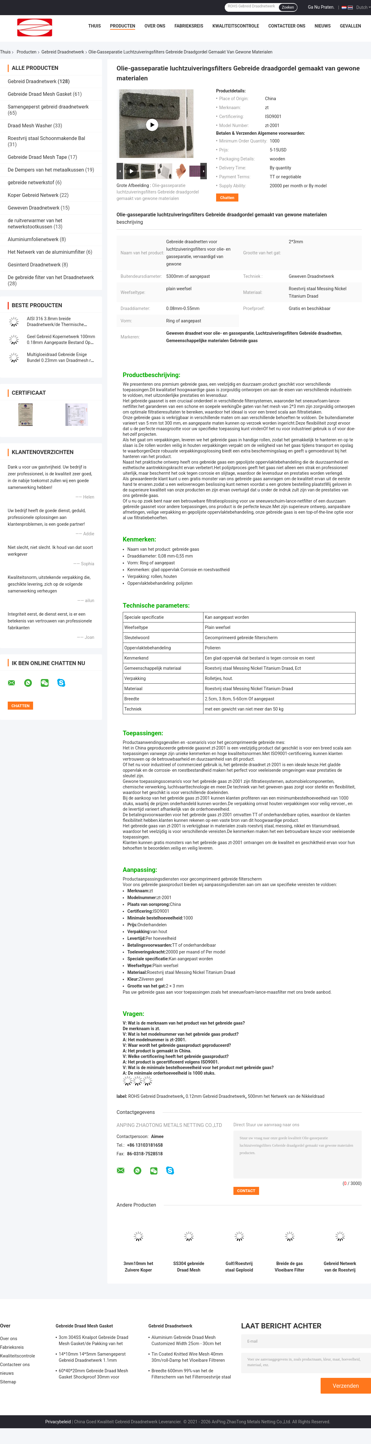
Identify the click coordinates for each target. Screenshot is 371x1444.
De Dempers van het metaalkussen (46, 170)
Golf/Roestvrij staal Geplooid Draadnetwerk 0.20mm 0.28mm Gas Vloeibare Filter (239, 1267)
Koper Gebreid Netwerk (33, 195)
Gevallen (350, 25)
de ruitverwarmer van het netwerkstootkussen (35, 224)
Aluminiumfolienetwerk (33, 239)
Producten (122, 25)
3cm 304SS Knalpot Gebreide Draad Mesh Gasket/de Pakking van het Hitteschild (93, 1341)
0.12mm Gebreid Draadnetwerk (215, 1096)
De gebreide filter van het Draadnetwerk (51, 277)
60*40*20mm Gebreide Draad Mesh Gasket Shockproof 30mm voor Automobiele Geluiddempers (93, 1374)
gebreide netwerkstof (31, 182)
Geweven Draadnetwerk (33, 208)
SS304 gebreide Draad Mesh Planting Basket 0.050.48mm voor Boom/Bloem (189, 1267)
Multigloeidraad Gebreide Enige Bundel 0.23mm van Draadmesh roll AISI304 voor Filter (61, 360)
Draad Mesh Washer (30, 126)
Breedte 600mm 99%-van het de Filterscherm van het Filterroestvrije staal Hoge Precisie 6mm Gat (191, 1374)
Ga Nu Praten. (321, 7)
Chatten (227, 197)
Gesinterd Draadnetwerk (34, 265)
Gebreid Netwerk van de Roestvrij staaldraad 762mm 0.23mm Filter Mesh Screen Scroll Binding (340, 1267)
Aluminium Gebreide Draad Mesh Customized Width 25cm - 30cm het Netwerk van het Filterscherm (186, 1341)
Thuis (94, 25)
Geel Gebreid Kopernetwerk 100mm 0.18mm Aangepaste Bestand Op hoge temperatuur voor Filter (61, 342)
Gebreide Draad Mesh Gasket (40, 94)
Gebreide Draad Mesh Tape (37, 157)
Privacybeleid (58, 1421)
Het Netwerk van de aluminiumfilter (46, 252)
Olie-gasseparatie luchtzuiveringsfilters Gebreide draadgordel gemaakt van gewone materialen (158, 192)
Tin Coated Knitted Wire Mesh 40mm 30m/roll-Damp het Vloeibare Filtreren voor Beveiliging (188, 1358)
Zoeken (288, 7)
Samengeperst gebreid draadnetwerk (48, 107)
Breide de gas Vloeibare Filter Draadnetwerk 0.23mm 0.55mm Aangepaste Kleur (289, 1267)
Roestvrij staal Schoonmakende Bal (46, 138)
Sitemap (8, 1381)
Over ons (154, 25)
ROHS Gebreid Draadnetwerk (155, 1096)
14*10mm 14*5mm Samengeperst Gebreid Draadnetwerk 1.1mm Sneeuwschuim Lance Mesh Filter (92, 1358)
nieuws (323, 25)
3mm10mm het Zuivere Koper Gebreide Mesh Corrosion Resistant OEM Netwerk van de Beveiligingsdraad (138, 1267)
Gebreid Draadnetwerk (62, 51)
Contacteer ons (286, 25)
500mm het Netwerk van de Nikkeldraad (286, 1096)
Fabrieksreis (189, 25)
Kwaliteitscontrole (235, 25)
